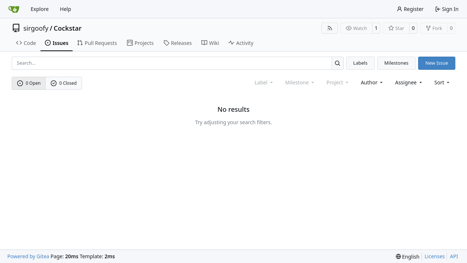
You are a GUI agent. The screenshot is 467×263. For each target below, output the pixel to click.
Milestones (396, 63)
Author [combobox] (372, 82)
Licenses (435, 256)
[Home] (14, 9)
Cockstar (68, 28)
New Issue (436, 63)
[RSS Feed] (329, 28)
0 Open (29, 83)
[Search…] (338, 63)
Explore (40, 8)
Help (65, 8)
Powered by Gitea (28, 256)
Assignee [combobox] (409, 82)
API (454, 256)
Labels (360, 63)
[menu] (443, 82)
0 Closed (64, 83)
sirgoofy (36, 28)
